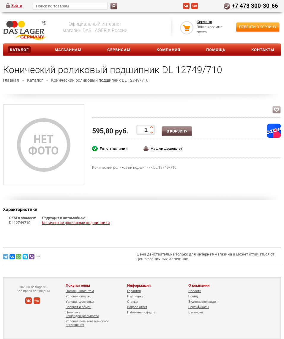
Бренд (193, 296)
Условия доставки (80, 302)
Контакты (262, 50)
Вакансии (195, 312)
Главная (11, 80)
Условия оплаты (78, 296)
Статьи (132, 302)
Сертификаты (198, 307)
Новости (194, 291)
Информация (139, 285)
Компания (168, 50)
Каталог (19, 50)
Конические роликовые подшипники (76, 222)
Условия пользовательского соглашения (87, 323)
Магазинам (68, 50)
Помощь (215, 50)
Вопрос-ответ (137, 307)
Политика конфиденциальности (82, 314)
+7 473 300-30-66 (255, 5)
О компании (198, 285)
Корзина (204, 22)
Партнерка (135, 296)
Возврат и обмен (78, 307)
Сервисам (118, 50)
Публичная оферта (141, 312)
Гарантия (134, 291)
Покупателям (78, 285)
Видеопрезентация (202, 302)
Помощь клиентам (80, 291)
